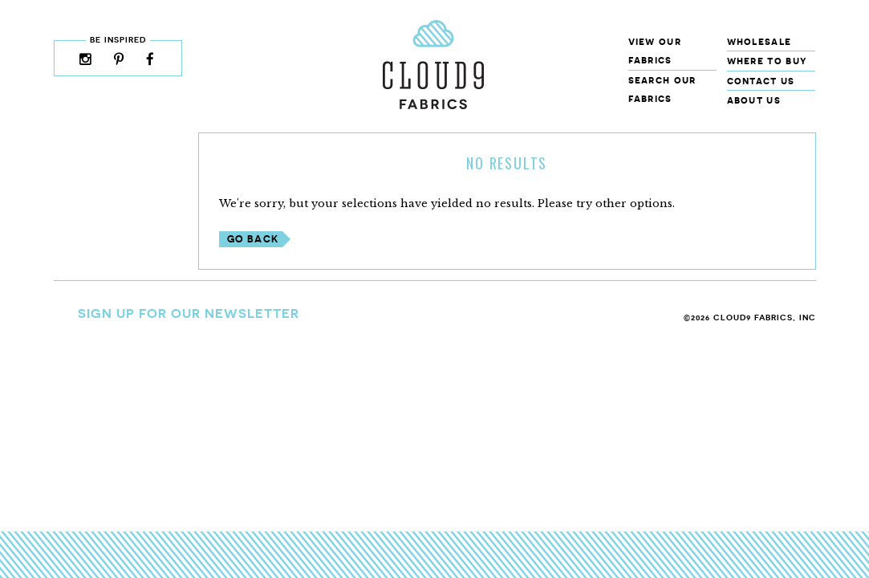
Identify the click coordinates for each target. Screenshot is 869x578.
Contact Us (761, 81)
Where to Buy (767, 61)
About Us (754, 100)
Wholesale (759, 41)
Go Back (252, 239)
